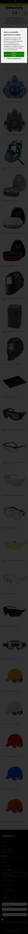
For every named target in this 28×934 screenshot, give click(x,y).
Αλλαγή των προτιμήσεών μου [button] (14, 58)
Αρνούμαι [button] (14, 55)
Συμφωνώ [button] (14, 53)
